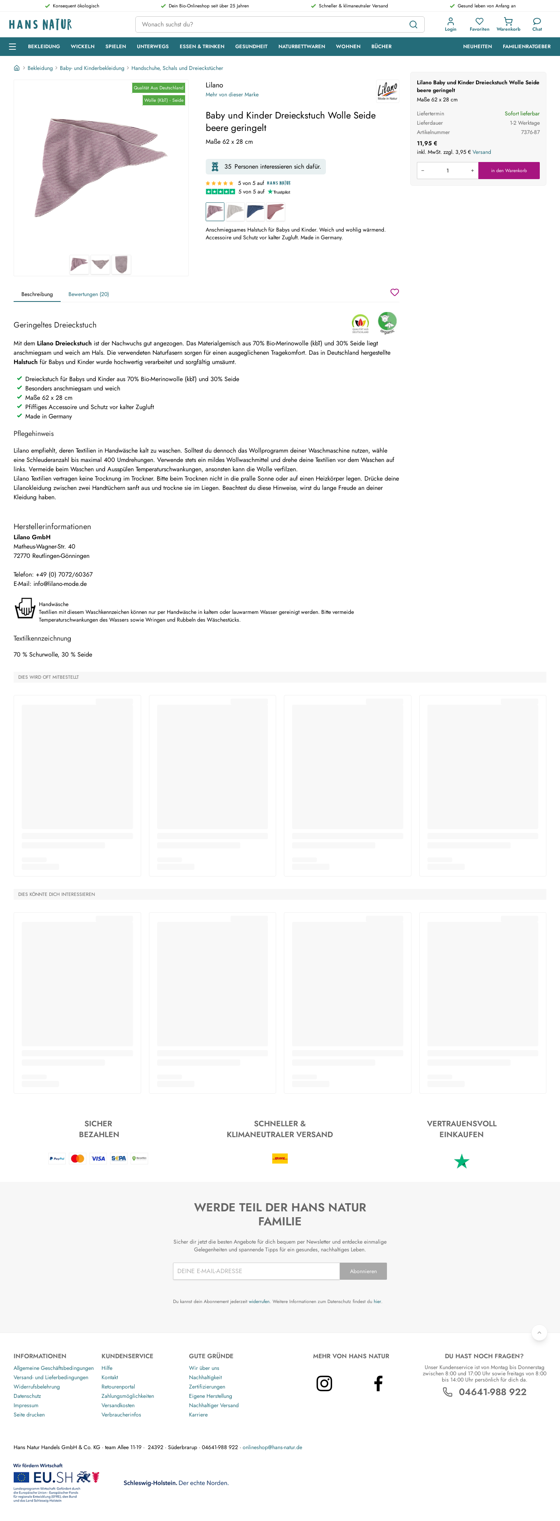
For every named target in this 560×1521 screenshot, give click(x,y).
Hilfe (107, 1368)
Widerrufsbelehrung (37, 1386)
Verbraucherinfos (121, 1414)
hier (377, 1301)
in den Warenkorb (509, 170)
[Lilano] (387, 91)
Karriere (198, 1414)
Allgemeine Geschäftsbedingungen (54, 1368)
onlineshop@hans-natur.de (272, 1447)
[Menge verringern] (423, 170)
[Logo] (66, 24)
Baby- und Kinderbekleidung (92, 68)
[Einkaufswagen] (508, 24)
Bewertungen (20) (88, 294)
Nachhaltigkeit (205, 1377)
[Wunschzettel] (394, 292)
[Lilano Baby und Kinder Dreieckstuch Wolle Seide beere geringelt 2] (100, 264)
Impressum (26, 1405)
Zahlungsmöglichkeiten (128, 1396)
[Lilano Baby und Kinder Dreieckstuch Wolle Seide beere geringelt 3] (121, 264)
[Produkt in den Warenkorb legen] (447, 170)
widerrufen (259, 1301)
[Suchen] (413, 24)
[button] (451, 24)
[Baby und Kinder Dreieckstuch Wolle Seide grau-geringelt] (235, 211)
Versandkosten (118, 1405)
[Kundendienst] (537, 24)
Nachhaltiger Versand (214, 1405)
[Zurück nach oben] (539, 1332)
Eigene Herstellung (210, 1396)
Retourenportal (118, 1386)
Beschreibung (37, 294)
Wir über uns (204, 1368)
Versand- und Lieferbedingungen (51, 1377)
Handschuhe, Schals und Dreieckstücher (177, 68)
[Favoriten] (479, 24)
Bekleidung (40, 68)
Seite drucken (29, 1414)
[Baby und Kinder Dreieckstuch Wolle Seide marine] (255, 211)
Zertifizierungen (207, 1386)
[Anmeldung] (450, 24)
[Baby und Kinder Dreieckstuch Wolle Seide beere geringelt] (215, 211)
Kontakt (110, 1377)
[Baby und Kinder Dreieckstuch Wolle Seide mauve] (275, 211)
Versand (481, 152)
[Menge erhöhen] (472, 170)
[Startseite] (17, 68)
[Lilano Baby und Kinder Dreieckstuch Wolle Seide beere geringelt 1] (101, 167)
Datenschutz (27, 1396)
